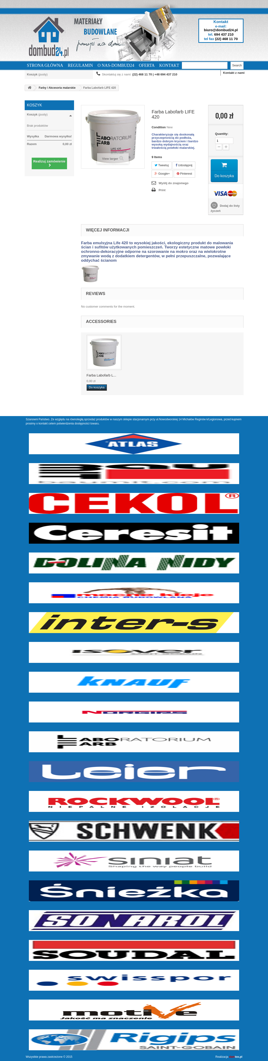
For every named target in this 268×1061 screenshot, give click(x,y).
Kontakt (169, 65)
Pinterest (184, 173)
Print (162, 190)
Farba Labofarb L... (101, 375)
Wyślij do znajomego (173, 183)
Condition (159, 127)
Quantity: (221, 134)
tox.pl (235, 1056)
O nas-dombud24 (116, 65)
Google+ (162, 173)
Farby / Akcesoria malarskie (57, 87)
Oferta (147, 65)
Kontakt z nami (233, 73)
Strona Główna (45, 65)
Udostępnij (184, 165)
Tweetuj (162, 165)
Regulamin (80, 65)
